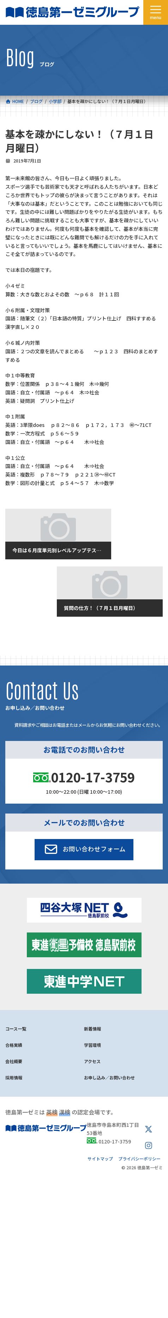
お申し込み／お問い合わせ (109, 1077)
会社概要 (13, 1061)
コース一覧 (15, 1029)
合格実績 (13, 1045)
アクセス (92, 1061)
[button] (84, 849)
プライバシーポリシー (139, 1158)
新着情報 (92, 1029)
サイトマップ (100, 1158)
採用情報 (13, 1077)
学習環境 (92, 1045)
